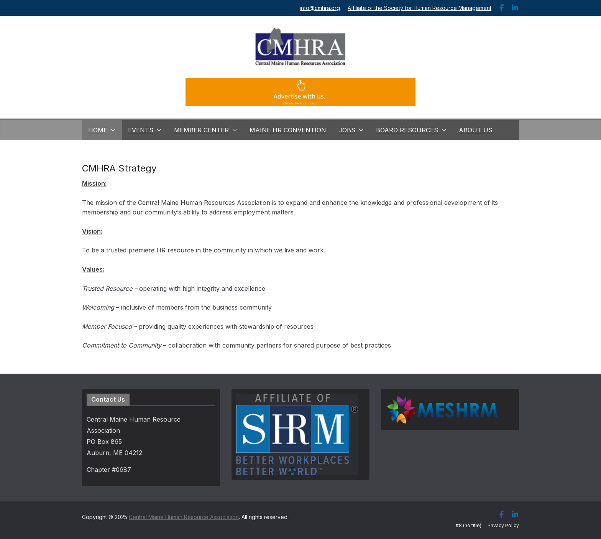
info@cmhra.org (320, 8)
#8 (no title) (468, 525)
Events (140, 130)
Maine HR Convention (288, 130)
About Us (476, 130)
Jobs (346, 130)
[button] (111, 130)
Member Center (201, 130)
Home (97, 130)
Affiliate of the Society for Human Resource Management (419, 8)
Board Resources (407, 130)
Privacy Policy (503, 525)
